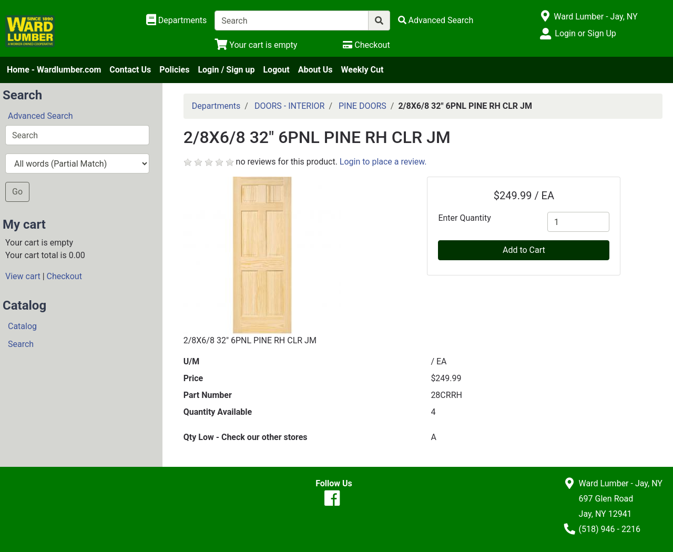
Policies (174, 70)
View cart (22, 276)
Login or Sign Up (585, 33)
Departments (216, 106)
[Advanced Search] (436, 20)
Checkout (64, 276)
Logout (276, 70)
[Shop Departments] (176, 20)
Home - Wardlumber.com (54, 70)
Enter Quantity (464, 218)
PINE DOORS (362, 106)
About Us (315, 70)
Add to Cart (524, 250)
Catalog (22, 326)
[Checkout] (366, 45)
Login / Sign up (226, 70)
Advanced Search (40, 116)
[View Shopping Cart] (256, 45)
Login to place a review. (383, 162)
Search (21, 344)
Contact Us (130, 70)
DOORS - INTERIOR (289, 106)
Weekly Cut (362, 70)
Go (17, 192)
